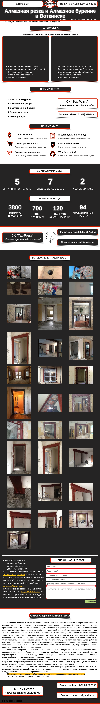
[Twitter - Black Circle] (7, 701)
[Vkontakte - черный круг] (20, 701)
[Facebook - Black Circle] (3, 701)
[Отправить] (90, 601)
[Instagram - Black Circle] (17, 701)
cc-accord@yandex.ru (82, 242)
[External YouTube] (74, 50)
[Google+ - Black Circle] (10, 701)
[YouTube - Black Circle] (13, 701)
